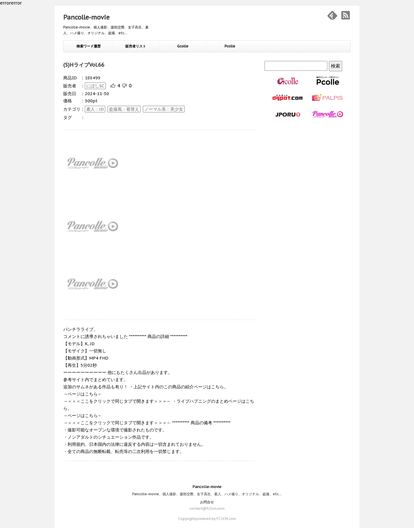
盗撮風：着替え (124, 109)
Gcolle (182, 46)
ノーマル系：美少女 (163, 109)
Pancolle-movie (86, 17)
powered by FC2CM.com (215, 519)
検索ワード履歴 (88, 46)
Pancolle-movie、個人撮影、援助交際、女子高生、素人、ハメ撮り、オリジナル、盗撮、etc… (207, 494)
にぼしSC (95, 86)
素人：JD (95, 109)
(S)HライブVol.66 (83, 65)
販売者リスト (135, 46)
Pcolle (230, 46)
